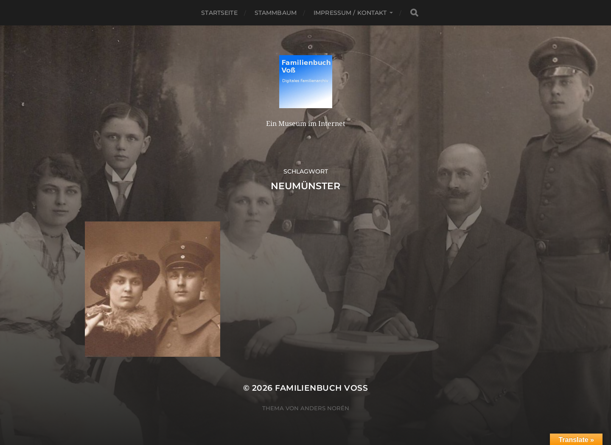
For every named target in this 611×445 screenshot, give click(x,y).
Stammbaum (276, 13)
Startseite (219, 13)
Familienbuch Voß (321, 388)
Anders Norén (324, 408)
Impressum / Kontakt (350, 13)
